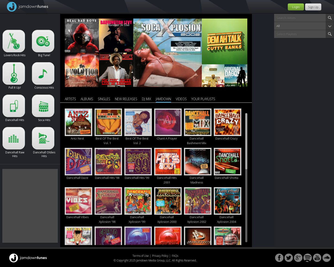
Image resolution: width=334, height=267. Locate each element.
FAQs (175, 256)
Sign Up (313, 7)
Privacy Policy (160, 256)
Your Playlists (203, 99)
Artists (70, 99)
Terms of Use (140, 256)
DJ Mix (146, 99)
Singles (104, 99)
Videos (181, 99)
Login (296, 7)
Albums (87, 99)
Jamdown (163, 99)
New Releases (126, 99)
